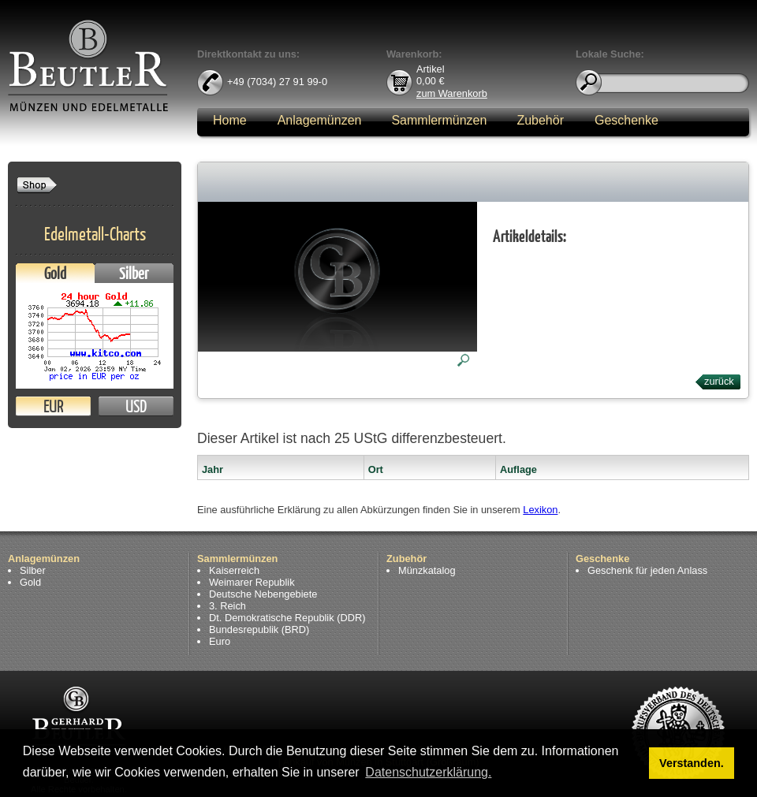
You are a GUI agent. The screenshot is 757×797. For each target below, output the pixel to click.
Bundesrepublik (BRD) (259, 629)
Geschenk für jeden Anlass (647, 570)
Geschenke (626, 120)
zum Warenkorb (451, 93)
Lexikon (540, 510)
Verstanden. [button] (691, 763)
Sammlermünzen (439, 120)
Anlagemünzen (320, 120)
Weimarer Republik (252, 582)
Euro (219, 641)
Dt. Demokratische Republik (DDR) (287, 618)
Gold (55, 273)
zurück (719, 381)
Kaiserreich (234, 570)
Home (230, 120)
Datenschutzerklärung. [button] (428, 772)
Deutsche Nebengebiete (263, 594)
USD (136, 406)
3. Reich (227, 606)
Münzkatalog (427, 570)
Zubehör (540, 120)
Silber (134, 273)
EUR (53, 406)
